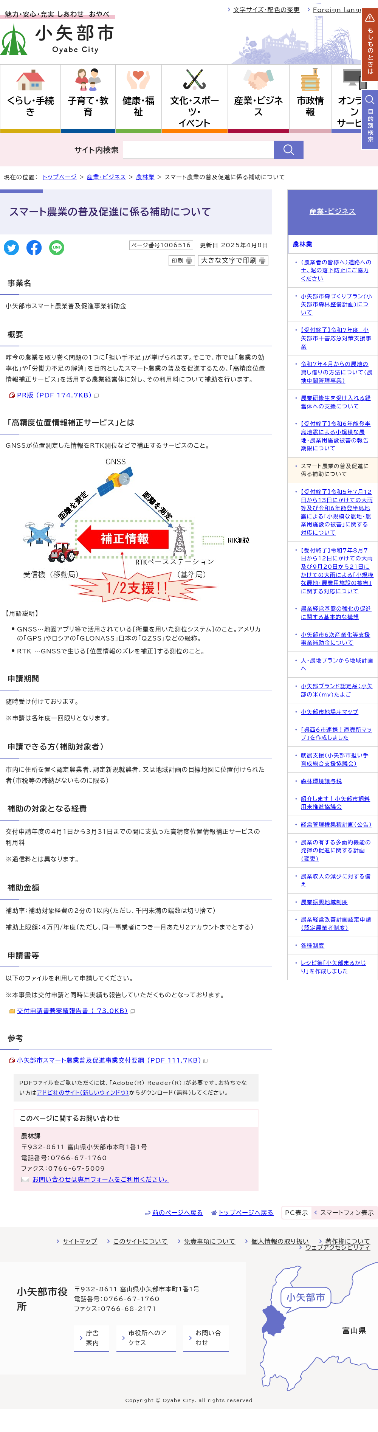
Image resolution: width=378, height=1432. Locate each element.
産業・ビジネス (258, 106)
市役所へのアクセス (148, 1338)
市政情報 (310, 106)
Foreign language (345, 10)
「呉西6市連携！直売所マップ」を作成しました (336, 734)
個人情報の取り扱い (280, 1241)
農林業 (145, 177)
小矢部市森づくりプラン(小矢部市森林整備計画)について (336, 304)
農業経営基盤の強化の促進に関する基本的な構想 (336, 613)
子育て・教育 (88, 106)
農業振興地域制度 (324, 902)
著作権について (347, 1241)
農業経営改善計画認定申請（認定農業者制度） (336, 924)
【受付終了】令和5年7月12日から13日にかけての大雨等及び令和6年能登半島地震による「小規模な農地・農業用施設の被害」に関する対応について (337, 512)
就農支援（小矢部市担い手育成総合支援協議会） (335, 759)
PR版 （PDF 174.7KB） (58, 395)
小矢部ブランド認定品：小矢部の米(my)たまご (337, 690)
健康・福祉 (138, 106)
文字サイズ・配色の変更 (266, 10)
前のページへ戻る (177, 1213)
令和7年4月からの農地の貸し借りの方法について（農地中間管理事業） (337, 372)
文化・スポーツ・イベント (194, 112)
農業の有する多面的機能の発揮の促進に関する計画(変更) (336, 850)
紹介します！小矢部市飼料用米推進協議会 (335, 803)
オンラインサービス (354, 112)
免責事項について (209, 1241)
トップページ (60, 177)
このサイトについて (140, 1241)
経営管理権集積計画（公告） (336, 824)
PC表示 (296, 1213)
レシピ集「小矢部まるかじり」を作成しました (333, 967)
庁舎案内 (92, 1338)
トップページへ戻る (246, 1213)
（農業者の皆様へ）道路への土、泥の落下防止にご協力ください (336, 270)
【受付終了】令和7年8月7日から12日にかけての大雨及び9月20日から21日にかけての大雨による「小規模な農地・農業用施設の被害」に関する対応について (337, 571)
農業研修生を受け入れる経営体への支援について (336, 402)
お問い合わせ (208, 1338)
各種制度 (312, 945)
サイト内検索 (96, 150)
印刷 (177, 261)
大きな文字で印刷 (229, 260)
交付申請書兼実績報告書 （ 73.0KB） (76, 1011)
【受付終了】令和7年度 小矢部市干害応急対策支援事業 (336, 338)
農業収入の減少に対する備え (336, 880)
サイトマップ (80, 1241)
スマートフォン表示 (347, 1213)
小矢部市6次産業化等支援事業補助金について (335, 639)
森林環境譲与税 (321, 781)
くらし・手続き (30, 106)
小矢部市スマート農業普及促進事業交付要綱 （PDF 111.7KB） (112, 1060)
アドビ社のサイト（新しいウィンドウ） (83, 1092)
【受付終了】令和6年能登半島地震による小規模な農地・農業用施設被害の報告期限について (336, 436)
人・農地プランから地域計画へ (337, 665)
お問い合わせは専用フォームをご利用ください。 (101, 1179)
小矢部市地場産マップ (329, 712)
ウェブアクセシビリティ (337, 1247)
